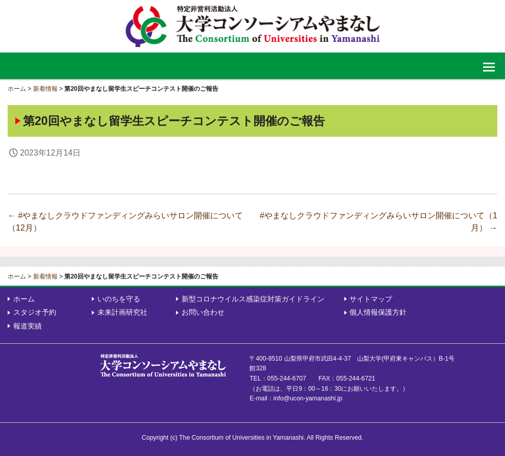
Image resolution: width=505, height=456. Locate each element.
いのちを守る (118, 299)
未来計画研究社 (122, 312)
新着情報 (45, 88)
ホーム (17, 88)
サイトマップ (370, 299)
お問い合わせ (203, 312)
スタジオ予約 (34, 312)
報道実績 (27, 326)
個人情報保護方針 (378, 312)
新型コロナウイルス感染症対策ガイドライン (253, 299)
